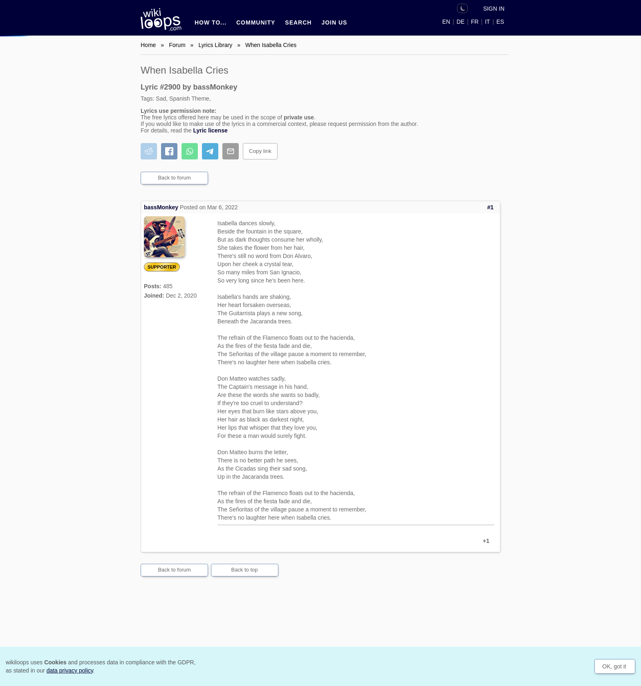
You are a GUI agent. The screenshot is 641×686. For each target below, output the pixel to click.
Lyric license (210, 130)
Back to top (244, 570)
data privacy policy (70, 670)
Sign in (493, 8)
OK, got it (614, 666)
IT (487, 21)
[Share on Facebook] (169, 151)
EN (446, 21)
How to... (210, 22)
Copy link (260, 151)
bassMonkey (161, 207)
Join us (334, 22)
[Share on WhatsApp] (190, 151)
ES (500, 21)
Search (298, 22)
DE (460, 21)
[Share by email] (230, 151)
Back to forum (174, 178)
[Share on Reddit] (149, 151)
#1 (490, 207)
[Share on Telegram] (210, 151)
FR (475, 21)
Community (255, 22)
